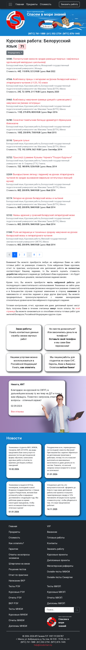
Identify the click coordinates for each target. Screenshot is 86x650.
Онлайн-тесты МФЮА (58, 571)
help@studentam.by (43, 645)
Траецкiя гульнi (21, 140)
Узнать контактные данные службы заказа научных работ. (24, 334)
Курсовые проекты (57, 554)
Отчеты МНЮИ (16, 620)
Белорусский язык (14, 65)
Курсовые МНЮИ (18, 614)
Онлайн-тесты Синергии (59, 577)
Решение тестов (17, 569)
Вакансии (52, 532)
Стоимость (45, 4)
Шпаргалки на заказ (19, 563)
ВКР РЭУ (13, 603)
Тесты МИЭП (54, 586)
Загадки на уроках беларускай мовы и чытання (38, 198)
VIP (49, 526)
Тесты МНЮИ (16, 609)
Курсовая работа (32, 65)
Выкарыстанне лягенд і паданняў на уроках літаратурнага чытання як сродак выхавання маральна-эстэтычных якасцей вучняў (40, 178)
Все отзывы (17, 411)
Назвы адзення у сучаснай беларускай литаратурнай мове (44, 215)
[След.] (40, 254)
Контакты (52, 543)
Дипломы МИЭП (56, 603)
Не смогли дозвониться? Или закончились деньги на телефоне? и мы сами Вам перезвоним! (62, 337)
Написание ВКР (17, 580)
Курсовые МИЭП (56, 592)
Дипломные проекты (58, 560)
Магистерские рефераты (60, 566)
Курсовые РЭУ (17, 592)
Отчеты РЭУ (15, 597)
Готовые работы (56, 537)
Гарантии (13, 549)
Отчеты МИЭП (54, 597)
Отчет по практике (18, 575)
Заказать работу (69, 4)
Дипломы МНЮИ (18, 626)
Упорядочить (14, 53)
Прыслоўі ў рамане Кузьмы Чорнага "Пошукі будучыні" (42, 157)
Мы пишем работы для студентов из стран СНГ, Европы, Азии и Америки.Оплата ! (62, 362)
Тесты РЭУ (14, 586)
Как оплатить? (16, 543)
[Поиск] (59, 609)
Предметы (32, 4)
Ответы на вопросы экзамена (19, 556)
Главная (19, 4)
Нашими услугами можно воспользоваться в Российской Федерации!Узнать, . (24, 362)
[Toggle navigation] (10, 4)
